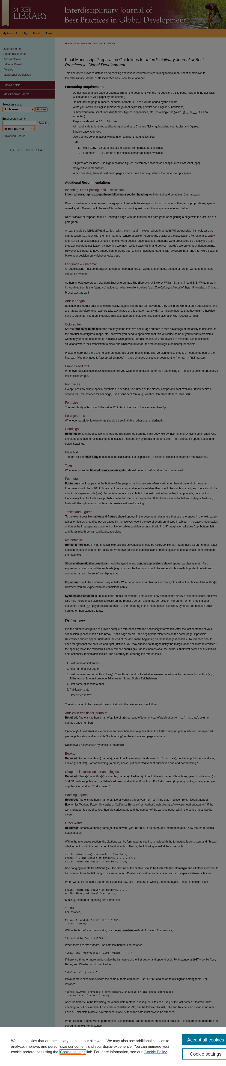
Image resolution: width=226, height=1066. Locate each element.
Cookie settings (72, 1052)
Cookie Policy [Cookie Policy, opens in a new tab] (155, 1052)
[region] (113, 1046)
